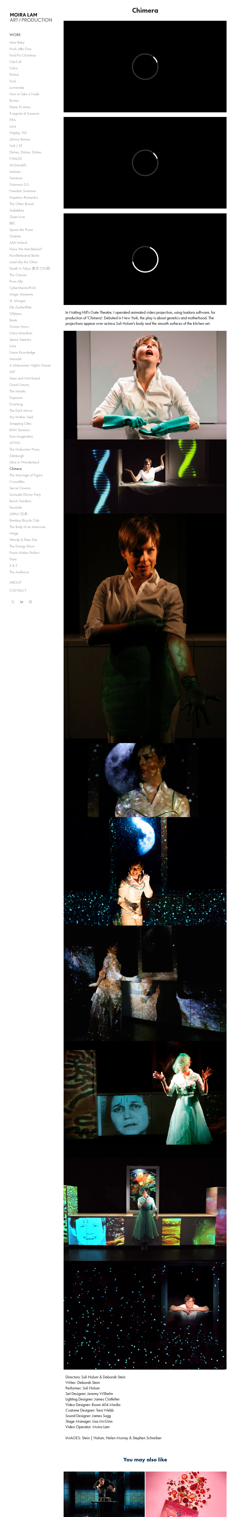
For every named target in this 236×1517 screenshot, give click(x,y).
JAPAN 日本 (18, 514)
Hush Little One (20, 49)
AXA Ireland (18, 242)
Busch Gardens (20, 501)
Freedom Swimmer (22, 191)
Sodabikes (16, 210)
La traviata (16, 87)
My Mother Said (21, 417)
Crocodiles (17, 481)
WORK (15, 34)
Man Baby (16, 42)
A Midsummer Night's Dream (30, 365)
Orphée (15, 236)
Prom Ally (16, 281)
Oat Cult (15, 62)
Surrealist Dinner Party (25, 494)
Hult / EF (15, 145)
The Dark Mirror (20, 410)
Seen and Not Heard (24, 378)
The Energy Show (22, 546)
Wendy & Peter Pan (23, 540)
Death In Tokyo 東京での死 (29, 268)
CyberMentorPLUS (22, 288)
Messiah (15, 359)
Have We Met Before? (25, 249)
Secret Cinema (19, 488)
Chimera (15, 468)
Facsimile (15, 507)
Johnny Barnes (19, 139)
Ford (12, 81)
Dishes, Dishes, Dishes (25, 152)
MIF (12, 372)
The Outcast (17, 275)
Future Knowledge (22, 352)
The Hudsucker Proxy (24, 449)
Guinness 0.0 (19, 184)
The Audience (19, 572)
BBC (12, 223)
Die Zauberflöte (20, 307)
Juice (12, 126)
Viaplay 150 (18, 133)
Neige (13, 533)
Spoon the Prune (21, 229)
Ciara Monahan (20, 333)
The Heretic (17, 391)
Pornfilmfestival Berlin (24, 255)
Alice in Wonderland (24, 462)
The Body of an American (27, 527)
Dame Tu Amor (20, 107)
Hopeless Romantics (23, 197)
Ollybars (15, 313)
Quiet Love (17, 217)
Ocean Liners (19, 326)
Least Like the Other (23, 262)
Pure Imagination (21, 436)
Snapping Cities (20, 423)
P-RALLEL (15, 158)
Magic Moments (21, 294)
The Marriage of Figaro (26, 475)
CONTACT (17, 590)
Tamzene (15, 178)
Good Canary (19, 384)
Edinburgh (16, 456)
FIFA (12, 120)
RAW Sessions (19, 430)
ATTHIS (14, 443)
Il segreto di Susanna (24, 113)
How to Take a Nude (24, 94)
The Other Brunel (21, 204)
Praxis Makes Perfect (24, 552)
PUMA (14, 74)
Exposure (16, 397)
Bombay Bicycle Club (24, 520)
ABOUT (15, 582)
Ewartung (16, 404)
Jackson (15, 171)
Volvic (13, 68)
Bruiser (14, 100)
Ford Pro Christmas (22, 55)
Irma (12, 346)
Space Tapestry (20, 339)
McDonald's (18, 165)
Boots (13, 320)
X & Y (13, 565)
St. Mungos (17, 301)
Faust (12, 559)
